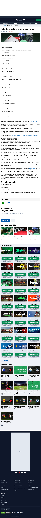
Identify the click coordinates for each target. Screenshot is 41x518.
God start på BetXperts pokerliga (19, 237)
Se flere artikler (4, 428)
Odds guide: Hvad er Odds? (33, 487)
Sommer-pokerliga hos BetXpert (32, 237)
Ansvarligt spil (31, 489)
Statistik (30, 484)
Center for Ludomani (5, 489)
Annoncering (3, 499)
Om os (2, 497)
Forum (36, 23)
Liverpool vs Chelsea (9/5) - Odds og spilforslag (33, 406)
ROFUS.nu (18, 16)
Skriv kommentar (5, 220)
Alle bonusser (5, 360)
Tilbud (15, 490)
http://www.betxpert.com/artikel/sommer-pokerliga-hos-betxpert (25, 135)
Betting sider (17, 480)
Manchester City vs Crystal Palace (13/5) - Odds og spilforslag (33, 377)
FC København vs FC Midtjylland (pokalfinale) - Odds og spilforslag (6, 377)
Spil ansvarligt (10, 16)
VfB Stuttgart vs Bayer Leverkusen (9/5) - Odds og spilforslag (6, 423)
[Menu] (1, 20)
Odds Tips (3, 480)
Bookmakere (5, 23)
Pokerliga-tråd (32, 168)
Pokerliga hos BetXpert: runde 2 (6, 237)
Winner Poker (34, 121)
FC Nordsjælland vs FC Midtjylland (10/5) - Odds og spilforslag (7, 407)
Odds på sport (4, 482)
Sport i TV (3, 487)
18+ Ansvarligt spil (15, 516)
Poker (10, 195)
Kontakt (2, 495)
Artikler (5, 25)
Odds (29, 23)
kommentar (10, 31)
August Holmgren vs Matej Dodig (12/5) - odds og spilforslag (6, 392)
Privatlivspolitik (4, 502)
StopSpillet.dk (32, 16)
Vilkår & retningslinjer (5, 501)
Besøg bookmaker (7, 258)
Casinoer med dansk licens (19, 488)
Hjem (2, 25)
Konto (38, 20)
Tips (23, 23)
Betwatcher (30, 482)
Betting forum (31, 480)
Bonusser (15, 23)
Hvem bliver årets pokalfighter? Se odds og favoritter (19, 392)
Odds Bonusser (17, 482)
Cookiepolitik (3, 504)
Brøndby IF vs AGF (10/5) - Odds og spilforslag (20, 406)
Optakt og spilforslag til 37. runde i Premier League (20, 376)
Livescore (30, 485)
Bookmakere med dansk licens (19, 486)
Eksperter (3, 485)
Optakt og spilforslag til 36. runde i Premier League (33, 391)
